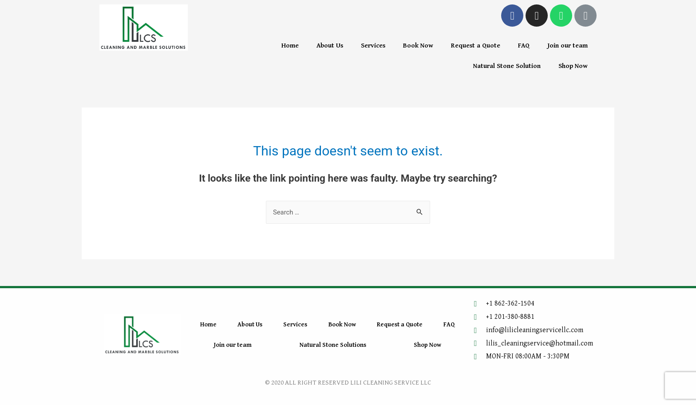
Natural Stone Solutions (333, 345)
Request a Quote (475, 45)
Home (290, 45)
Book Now (418, 45)
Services (373, 45)
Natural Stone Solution (507, 66)
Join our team (567, 45)
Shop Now (573, 66)
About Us (329, 45)
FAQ (524, 45)
